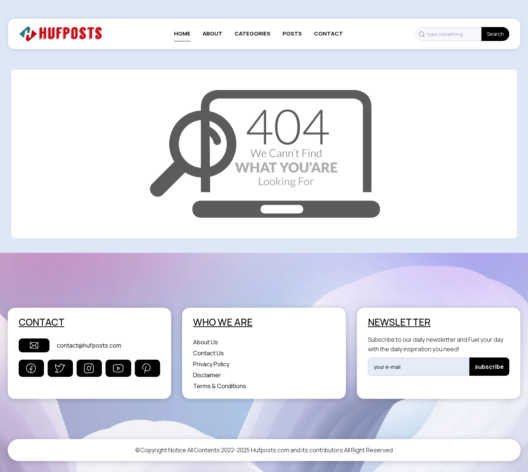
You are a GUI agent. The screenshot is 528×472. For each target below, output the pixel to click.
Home (182, 33)
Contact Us (208, 353)
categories (252, 33)
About (212, 33)
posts (292, 33)
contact (328, 33)
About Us (205, 342)
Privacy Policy (211, 364)
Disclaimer (207, 375)
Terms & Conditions (219, 386)
